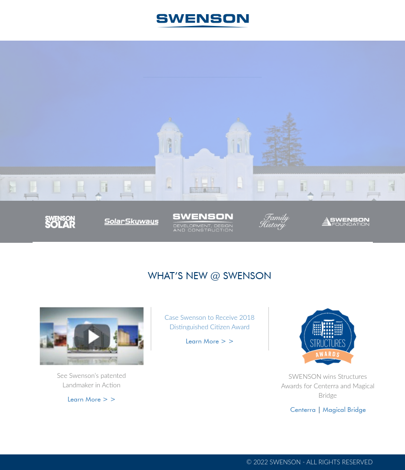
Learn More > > (92, 399)
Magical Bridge (344, 409)
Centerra (303, 409)
